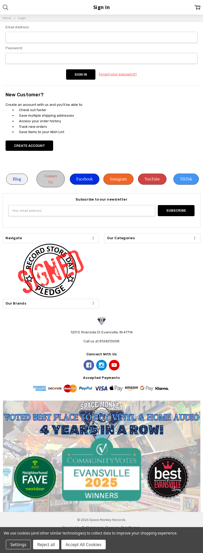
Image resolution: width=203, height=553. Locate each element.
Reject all (46, 544)
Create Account (29, 146)
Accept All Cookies (84, 544)
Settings (18, 544)
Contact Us (51, 179)
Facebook (84, 179)
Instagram (118, 179)
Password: (14, 48)
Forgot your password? (118, 74)
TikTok (186, 179)
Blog (17, 179)
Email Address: (18, 27)
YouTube (152, 179)
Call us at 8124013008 (101, 341)
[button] (16, 179)
